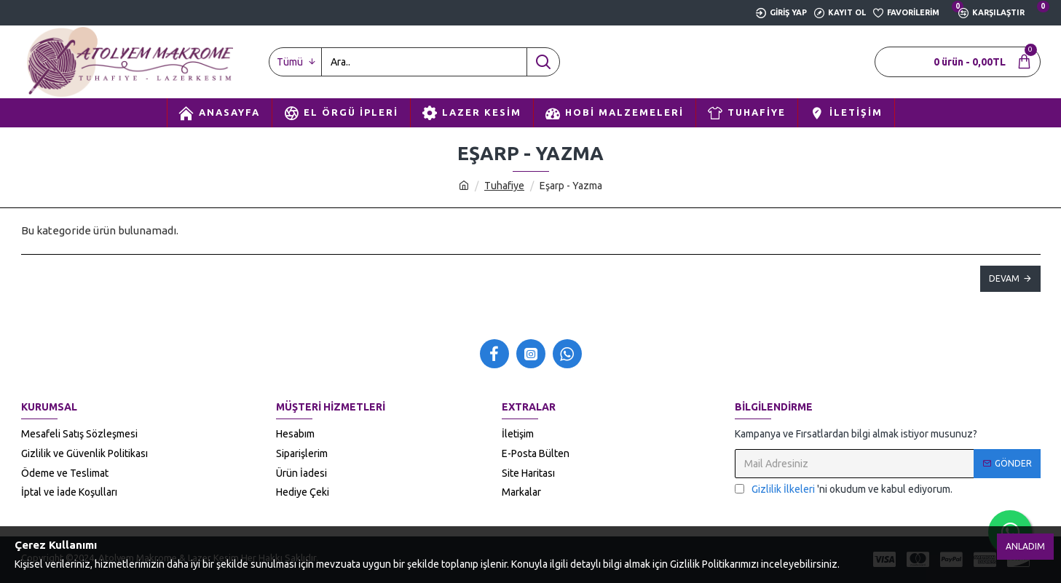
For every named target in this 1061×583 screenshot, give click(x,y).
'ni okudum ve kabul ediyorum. (843, 489)
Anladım (1025, 546)
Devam (1004, 278)
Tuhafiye (504, 185)
